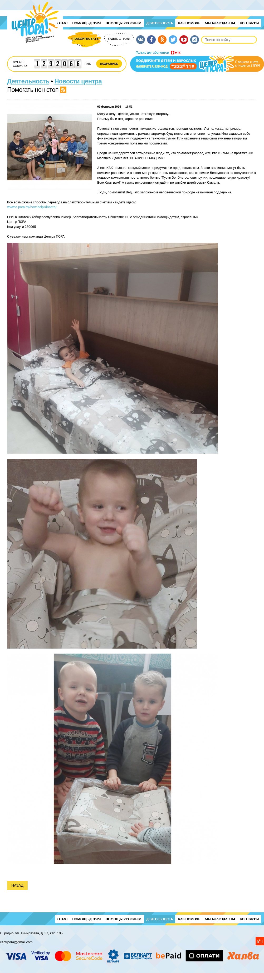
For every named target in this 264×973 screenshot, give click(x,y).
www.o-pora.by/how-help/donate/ (32, 207)
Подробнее (109, 63)
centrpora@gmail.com (16, 942)
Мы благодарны (220, 23)
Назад (17, 885)
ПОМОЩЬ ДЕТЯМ (86, 23)
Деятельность (159, 23)
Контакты (249, 23)
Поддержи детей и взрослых (197, 61)
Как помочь (189, 23)
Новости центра (78, 81)
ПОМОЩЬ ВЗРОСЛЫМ (123, 23)
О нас (62, 23)
